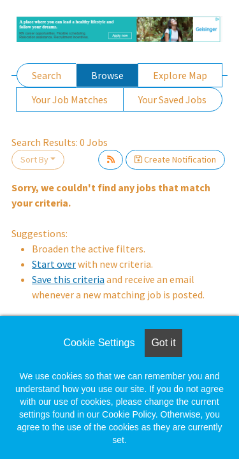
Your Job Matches (70, 99)
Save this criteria (68, 279)
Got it (163, 342)
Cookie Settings (98, 342)
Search (46, 75)
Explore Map (180, 75)
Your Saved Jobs (172, 99)
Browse (107, 75)
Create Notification (175, 159)
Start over (54, 264)
